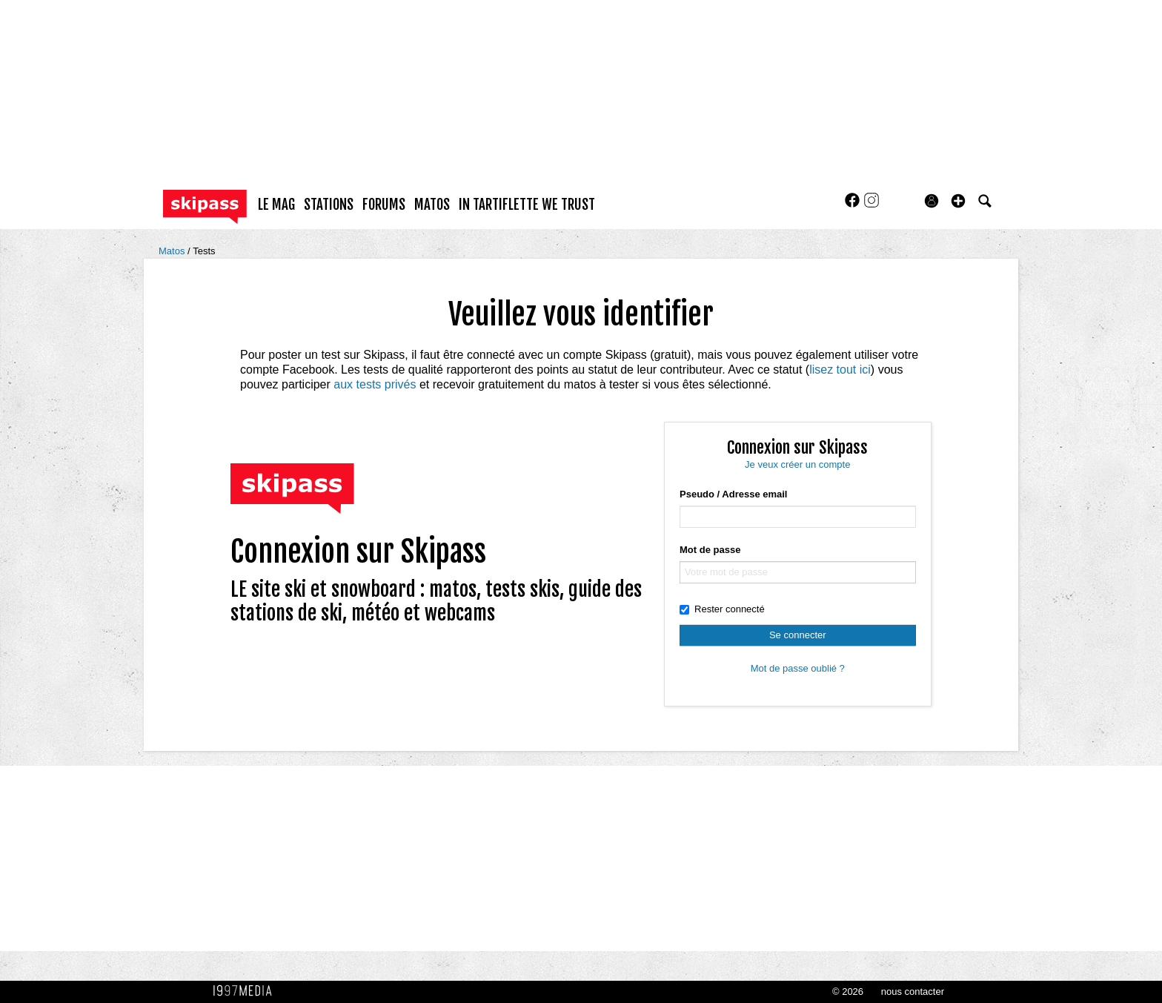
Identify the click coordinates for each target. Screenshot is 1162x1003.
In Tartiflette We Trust (527, 204)
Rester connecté (722, 609)
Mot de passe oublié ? (798, 668)
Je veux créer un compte (797, 464)
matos (432, 204)
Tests (204, 250)
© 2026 (847, 991)
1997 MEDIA (246, 991)
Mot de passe (710, 549)
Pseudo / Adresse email (733, 494)
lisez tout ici (840, 369)
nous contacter (912, 991)
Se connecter (797, 634)
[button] (958, 201)
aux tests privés (374, 384)
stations (328, 204)
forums (383, 204)
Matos (173, 250)
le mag (276, 204)
